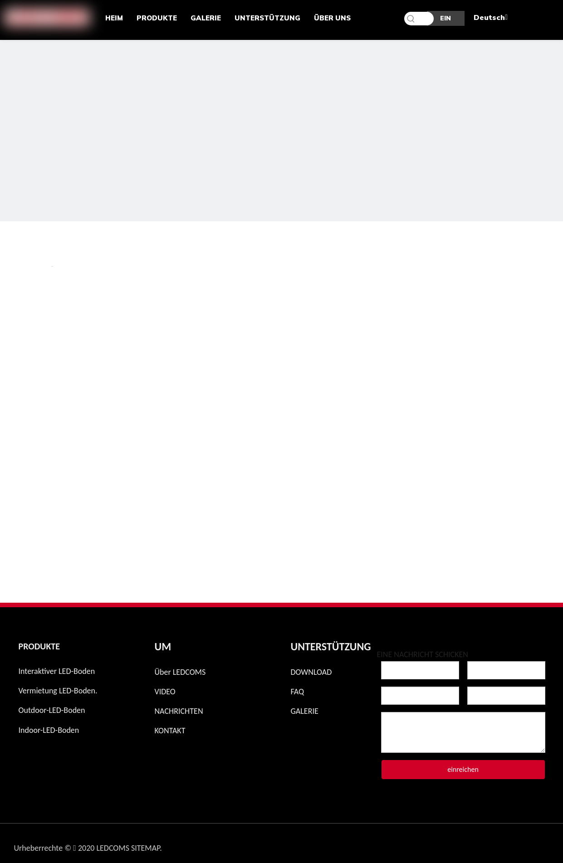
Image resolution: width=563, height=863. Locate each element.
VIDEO (165, 692)
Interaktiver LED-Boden (57, 671)
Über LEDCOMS (180, 672)
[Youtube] (540, 844)
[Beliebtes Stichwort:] (411, 18)
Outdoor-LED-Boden (52, 710)
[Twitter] (492, 844)
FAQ (297, 692)
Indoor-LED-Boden (49, 730)
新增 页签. (52, 266)
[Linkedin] (516, 844)
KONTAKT (170, 731)
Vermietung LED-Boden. (58, 691)
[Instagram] (445, 844)
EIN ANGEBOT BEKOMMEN (446, 20)
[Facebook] (469, 844)
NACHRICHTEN (179, 711)
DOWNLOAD (311, 672)
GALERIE (304, 711)
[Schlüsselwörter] (419, 18)
